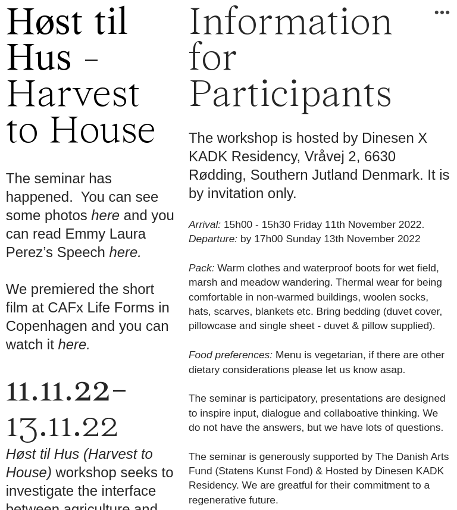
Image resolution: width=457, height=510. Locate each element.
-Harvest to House (81, 78)
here (105, 215)
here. (125, 252)
